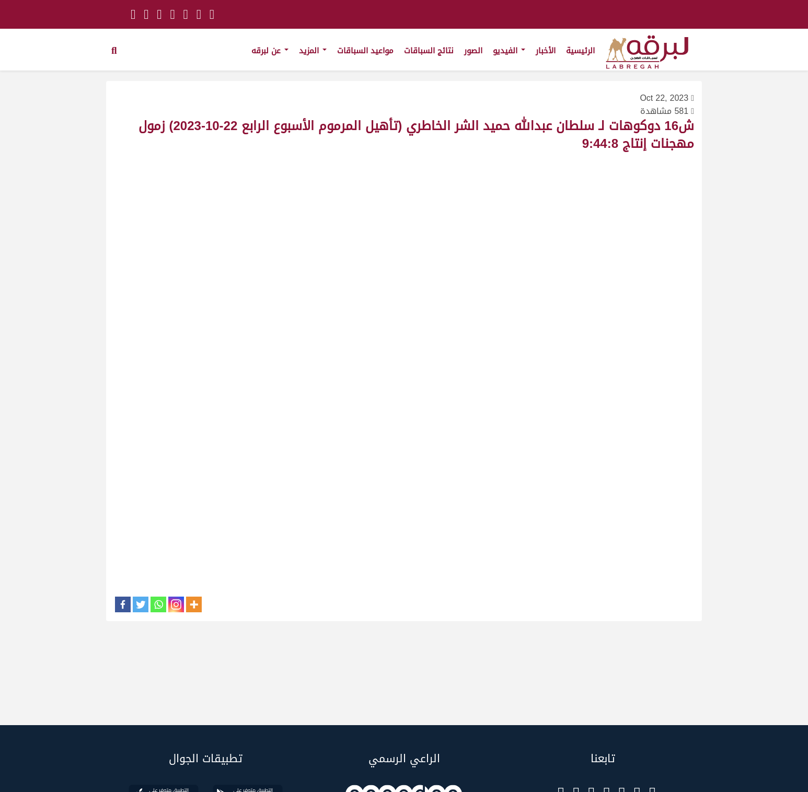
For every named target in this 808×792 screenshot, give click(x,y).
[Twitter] (140, 604)
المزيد (313, 50)
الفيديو (509, 50)
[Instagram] (176, 604)
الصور (473, 50)
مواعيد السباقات (365, 50)
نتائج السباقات (429, 50)
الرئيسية (580, 50)
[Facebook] (123, 604)
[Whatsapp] (158, 604)
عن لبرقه (269, 50)
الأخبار (546, 50)
